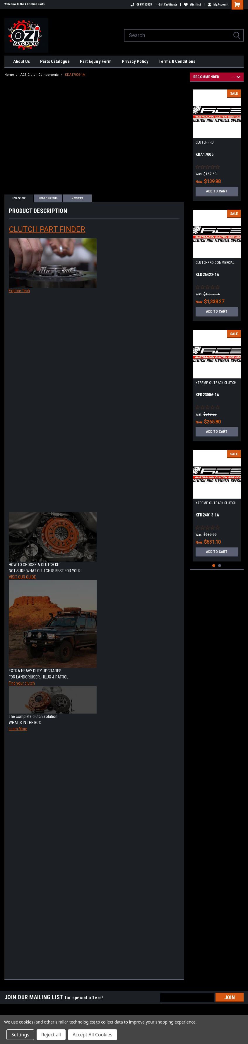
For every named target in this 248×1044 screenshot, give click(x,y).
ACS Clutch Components (39, 75)
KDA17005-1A (75, 75)
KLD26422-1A (207, 274)
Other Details (48, 198)
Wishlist (192, 4)
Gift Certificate (167, 4)
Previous (233, 78)
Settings (20, 1034)
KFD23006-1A (207, 394)
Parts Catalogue (55, 61)
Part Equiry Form (96, 61)
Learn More (18, 728)
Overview (18, 198)
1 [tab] (213, 565)
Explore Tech (19, 290)
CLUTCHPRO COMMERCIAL (215, 263)
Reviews (77, 198)
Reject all (51, 1034)
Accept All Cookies (92, 1034)
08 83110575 (141, 4)
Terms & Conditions (177, 61)
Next (238, 78)
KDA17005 (204, 154)
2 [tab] (219, 565)
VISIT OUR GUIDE (22, 577)
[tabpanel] (217, 143)
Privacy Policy (135, 61)
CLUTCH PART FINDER (47, 229)
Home (9, 75)
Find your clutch (22, 683)
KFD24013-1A (207, 515)
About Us (21, 61)
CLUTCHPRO (205, 142)
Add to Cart (217, 191)
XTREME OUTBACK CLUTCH (216, 383)
